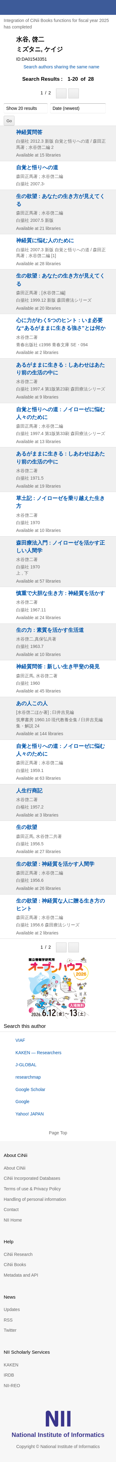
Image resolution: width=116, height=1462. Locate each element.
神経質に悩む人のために (45, 240)
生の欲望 (26, 827)
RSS (8, 1320)
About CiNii (14, 1168)
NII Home (13, 1220)
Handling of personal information (35, 1199)
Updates (12, 1309)
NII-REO (12, 1385)
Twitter (10, 1330)
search (93, 7)
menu (108, 7)
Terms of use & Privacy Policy (32, 1188)
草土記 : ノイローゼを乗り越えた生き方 (60, 502)
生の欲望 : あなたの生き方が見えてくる (60, 200)
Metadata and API (21, 1275)
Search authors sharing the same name (61, 66)
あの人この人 (32, 703)
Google (22, 1101)
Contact (11, 1209)
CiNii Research (18, 1254)
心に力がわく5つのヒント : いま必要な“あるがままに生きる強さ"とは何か (60, 324)
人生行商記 (29, 790)
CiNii (27, 7)
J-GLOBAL (26, 1064)
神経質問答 (29, 132)
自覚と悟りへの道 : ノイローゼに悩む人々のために (60, 413)
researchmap (28, 1077)
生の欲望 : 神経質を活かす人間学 (55, 864)
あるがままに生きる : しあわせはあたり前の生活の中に (60, 369)
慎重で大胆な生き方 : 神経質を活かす (60, 593)
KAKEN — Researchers (38, 1052)
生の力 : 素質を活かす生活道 (50, 630)
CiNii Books (15, 1264)
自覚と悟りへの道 (37, 167)
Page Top (58, 1132)
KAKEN (11, 1364)
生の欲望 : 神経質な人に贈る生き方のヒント (60, 905)
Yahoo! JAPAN (29, 1113)
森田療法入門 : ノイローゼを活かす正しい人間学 (60, 547)
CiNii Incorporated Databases (32, 1178)
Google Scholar (30, 1089)
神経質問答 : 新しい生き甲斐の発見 (58, 666)
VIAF (20, 1040)
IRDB (9, 1375)
